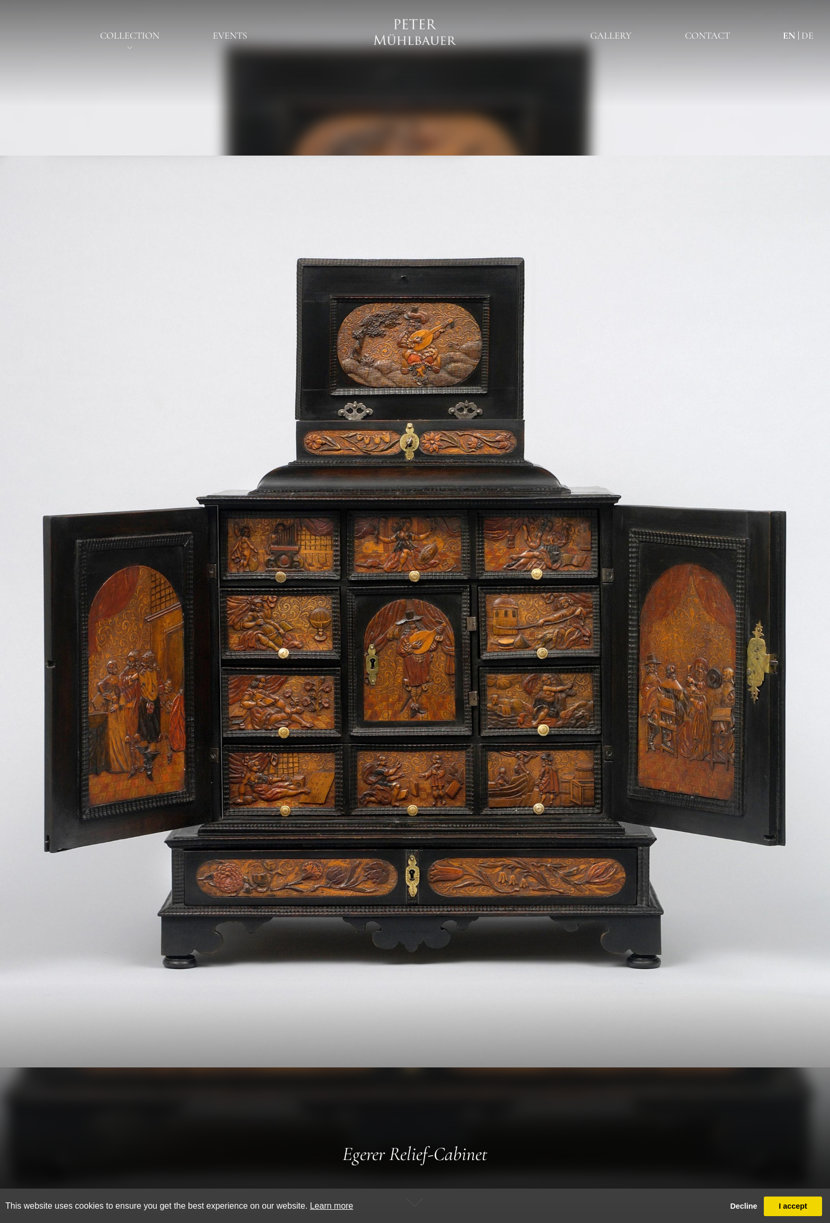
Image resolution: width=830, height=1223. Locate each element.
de (807, 35)
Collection (129, 35)
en (789, 35)
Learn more (331, 1205)
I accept (793, 1206)
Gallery (610, 35)
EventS (230, 35)
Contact (707, 35)
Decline (743, 1206)
